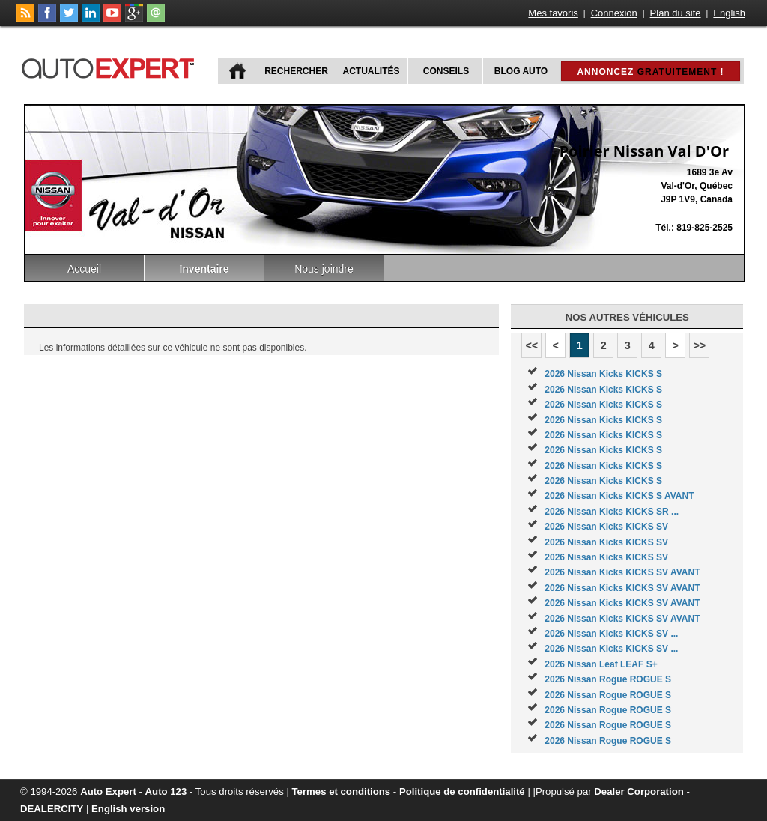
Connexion (614, 13)
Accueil (84, 269)
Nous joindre (324, 269)
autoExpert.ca (110, 66)
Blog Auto (521, 71)
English (729, 13)
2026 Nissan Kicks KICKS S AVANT (619, 496)
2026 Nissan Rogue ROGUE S (608, 679)
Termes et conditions (341, 791)
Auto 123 (166, 791)
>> (699, 345)
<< (531, 345)
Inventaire (203, 269)
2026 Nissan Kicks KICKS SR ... (612, 511)
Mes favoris (552, 13)
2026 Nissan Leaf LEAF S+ (601, 664)
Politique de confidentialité (462, 791)
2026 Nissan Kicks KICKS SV (606, 526)
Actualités (371, 71)
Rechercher (296, 71)
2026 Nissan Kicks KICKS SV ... (611, 633)
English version (128, 808)
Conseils (446, 71)
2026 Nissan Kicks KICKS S (603, 374)
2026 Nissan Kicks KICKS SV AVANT (622, 572)
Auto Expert (108, 791)
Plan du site (675, 13)
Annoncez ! (650, 72)
